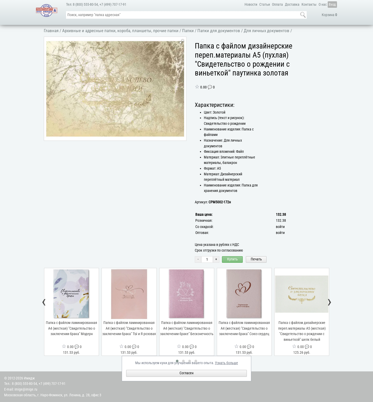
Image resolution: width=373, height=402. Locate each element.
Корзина (329, 15)
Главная (51, 30)
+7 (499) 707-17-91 (112, 4)
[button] (181, 41)
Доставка (292, 4)
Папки (188, 30)
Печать (256, 259)
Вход (332, 4)
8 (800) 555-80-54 (85, 4)
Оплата (277, 4)
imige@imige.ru (26, 389)
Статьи (264, 4)
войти (280, 227)
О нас (323, 4)
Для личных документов (266, 30)
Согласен (186, 373)
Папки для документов (218, 30)
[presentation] (44, 302)
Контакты (309, 4)
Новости (251, 4)
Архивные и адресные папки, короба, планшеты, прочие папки (120, 30)
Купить (232, 259)
